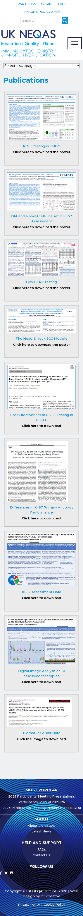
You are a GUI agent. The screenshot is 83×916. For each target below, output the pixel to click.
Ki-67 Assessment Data (41, 592)
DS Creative (50, 896)
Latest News (41, 831)
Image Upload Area (42, 12)
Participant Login (34, 4)
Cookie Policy (54, 905)
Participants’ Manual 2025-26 (41, 802)
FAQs (62, 4)
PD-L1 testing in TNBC (41, 146)
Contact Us (41, 855)
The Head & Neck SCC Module (41, 338)
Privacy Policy (29, 905)
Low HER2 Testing (41, 282)
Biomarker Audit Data (41, 733)
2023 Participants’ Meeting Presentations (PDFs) (41, 808)
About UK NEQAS (41, 826)
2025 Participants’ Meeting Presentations (41, 796)
